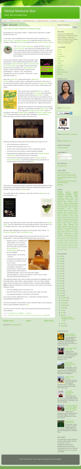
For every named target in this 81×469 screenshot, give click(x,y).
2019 (61, 271)
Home (5, 21)
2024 (61, 258)
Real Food (59, 245)
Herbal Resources (29, 21)
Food (20, 315)
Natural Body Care (62, 72)
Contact (62, 21)
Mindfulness (60, 69)
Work (76, 245)
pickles (59, 221)
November (64, 300)
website (23, 189)
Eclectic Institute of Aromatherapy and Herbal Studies (66, 181)
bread (76, 228)
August (63, 307)
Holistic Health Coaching (72, 238)
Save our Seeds (42, 112)
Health (59, 63)
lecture (40, 315)
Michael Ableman (43, 114)
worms (76, 235)
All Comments (63, 158)
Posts (61, 155)
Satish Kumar (44, 108)
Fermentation (61, 56)
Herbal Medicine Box (20, 11)
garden (71, 210)
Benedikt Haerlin (23, 112)
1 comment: (28, 313)
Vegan (75, 194)
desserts (68, 219)
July (62, 310)
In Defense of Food (26, 232)
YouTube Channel (62, 147)
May (62, 315)
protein (76, 231)
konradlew (46, 459)
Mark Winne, (40, 110)
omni (63, 249)
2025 (61, 256)
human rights (71, 247)
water (66, 249)
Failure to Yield (39, 158)
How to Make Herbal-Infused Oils (71, 349)
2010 (61, 293)
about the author (65, 108)
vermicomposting (68, 235)
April (62, 323)
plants (71, 231)
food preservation (62, 206)
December (64, 297)
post (15, 195)
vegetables (60, 235)
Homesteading (74, 203)
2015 (61, 281)
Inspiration (71, 240)
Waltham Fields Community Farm (65, 228)
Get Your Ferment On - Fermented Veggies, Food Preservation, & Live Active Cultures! (71, 408)
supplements (67, 233)
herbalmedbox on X (67, 141)
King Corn (41, 91)
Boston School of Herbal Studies (66, 175)
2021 (61, 266)
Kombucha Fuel (61, 166)
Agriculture (60, 212)
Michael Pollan (21, 42)
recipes (76, 210)
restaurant (75, 206)
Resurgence (32, 110)
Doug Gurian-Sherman (14, 159)
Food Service (63, 238)
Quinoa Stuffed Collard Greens (69, 421)
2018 (61, 273)
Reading (76, 244)
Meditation (71, 224)
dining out (66, 210)
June (62, 312)
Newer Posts (8, 321)
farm (64, 201)
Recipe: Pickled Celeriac (69, 377)
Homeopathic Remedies (62, 240)
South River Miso (73, 217)
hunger (63, 231)
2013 (61, 285)
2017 (61, 276)
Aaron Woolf (39, 95)
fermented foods (71, 196)
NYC (73, 242)
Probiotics (71, 244)
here (32, 161)
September (64, 305)
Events (17, 315)
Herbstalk (60, 185)
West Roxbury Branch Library (43, 42)
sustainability (46, 315)
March (63, 326)
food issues (26, 315)
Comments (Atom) (16, 324)
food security (33, 315)
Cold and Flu (65, 237)
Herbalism (60, 65)
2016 (61, 278)
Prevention (65, 244)
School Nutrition (72, 208)
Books (59, 49)
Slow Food (65, 217)
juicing (76, 247)
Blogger (59, 459)
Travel (76, 201)
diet (61, 247)
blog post (42, 193)
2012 (61, 288)
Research (65, 245)
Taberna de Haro (61, 219)
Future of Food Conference (24, 46)
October (63, 302)
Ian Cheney (37, 93)
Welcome (73, 245)
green (58, 231)
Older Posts (48, 321)
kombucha (59, 249)
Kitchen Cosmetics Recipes (70, 214)
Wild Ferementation (17, 64)
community (60, 230)
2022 (61, 263)
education (65, 247)
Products (54, 21)
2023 (61, 261)
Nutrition (59, 74)
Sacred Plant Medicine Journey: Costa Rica (70, 364)
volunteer (70, 201)
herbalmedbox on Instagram (69, 134)
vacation (75, 233)
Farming (59, 54)
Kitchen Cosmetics (62, 205)
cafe (58, 247)
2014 (61, 283)
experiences (43, 83)
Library (59, 67)
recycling (59, 233)
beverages (60, 210)
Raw (69, 205)
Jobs (70, 242)
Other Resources (43, 21)
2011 (61, 290)
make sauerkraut (29, 67)
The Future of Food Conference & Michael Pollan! (22, 29)
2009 (61, 295)
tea (62, 221)
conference (11, 315)
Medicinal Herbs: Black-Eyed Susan (70, 334)
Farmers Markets (62, 203)
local (70, 206)
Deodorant (70, 237)
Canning (59, 237)
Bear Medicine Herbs (63, 173)
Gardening (60, 61)
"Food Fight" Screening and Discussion (69, 392)
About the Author (15, 21)
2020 (61, 268)
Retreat (68, 245)
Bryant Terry (14, 79)
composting (67, 230)
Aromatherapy (61, 208)
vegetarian (67, 221)
